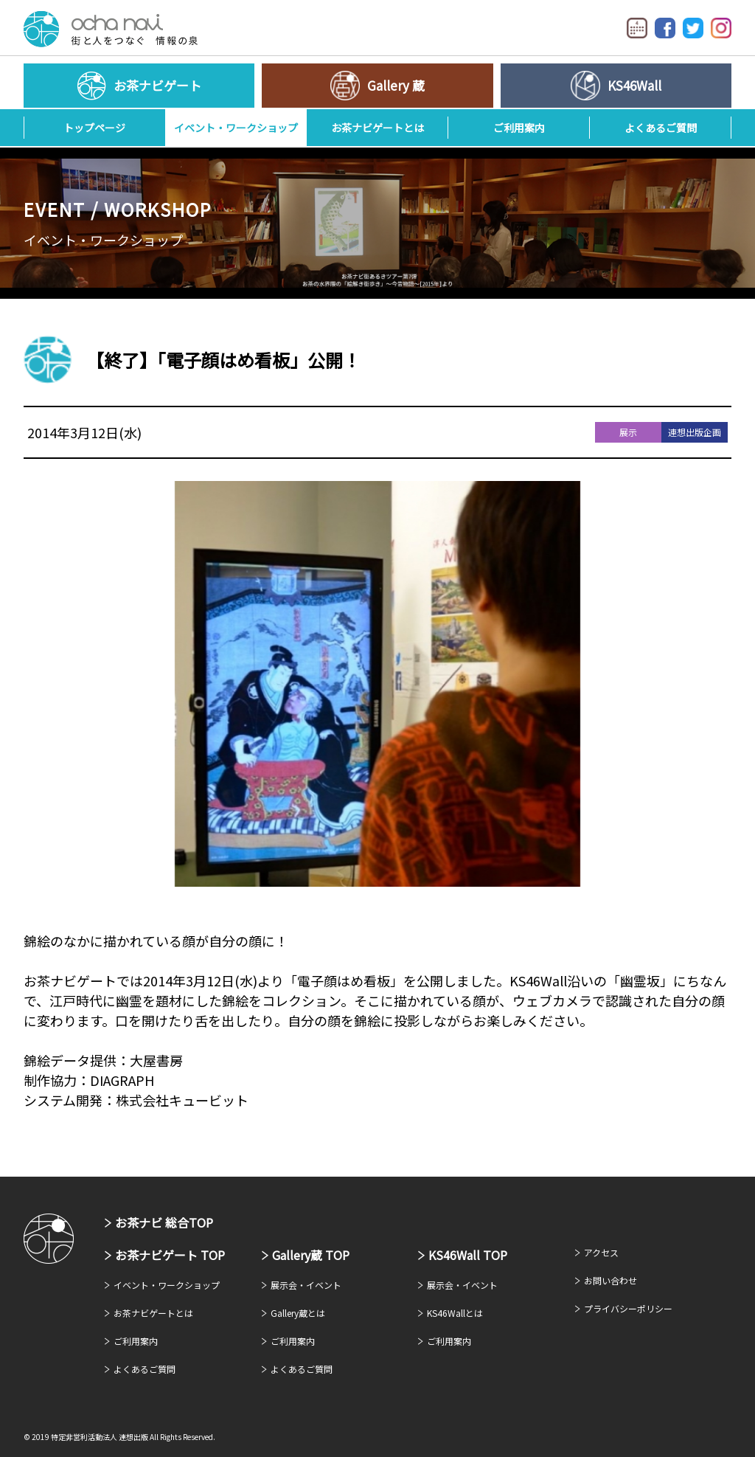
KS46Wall (634, 85)
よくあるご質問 (660, 127)
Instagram (721, 28)
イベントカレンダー (637, 28)
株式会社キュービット (182, 1100)
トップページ (94, 127)
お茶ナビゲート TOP (170, 1255)
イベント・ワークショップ (236, 127)
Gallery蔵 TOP (310, 1255)
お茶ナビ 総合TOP (164, 1222)
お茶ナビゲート (111, 29)
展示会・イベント (306, 1284)
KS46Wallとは (455, 1313)
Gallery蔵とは (298, 1313)
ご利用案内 (519, 127)
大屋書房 (156, 1060)
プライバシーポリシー (628, 1308)
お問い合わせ (610, 1280)
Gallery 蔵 (396, 85)
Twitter (693, 28)
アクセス (601, 1252)
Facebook (665, 28)
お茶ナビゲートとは (377, 127)
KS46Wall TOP (467, 1255)
